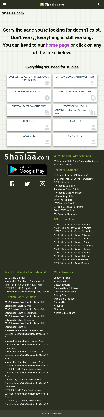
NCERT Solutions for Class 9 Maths (71, 259)
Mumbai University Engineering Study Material (27, 291)
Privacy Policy (60, 295)
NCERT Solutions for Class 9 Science (72, 263)
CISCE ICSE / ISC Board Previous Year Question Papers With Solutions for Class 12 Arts (26, 372)
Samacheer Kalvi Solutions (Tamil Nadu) (73, 179)
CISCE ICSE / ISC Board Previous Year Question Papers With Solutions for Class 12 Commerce (26, 383)
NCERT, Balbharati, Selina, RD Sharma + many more (76, 111)
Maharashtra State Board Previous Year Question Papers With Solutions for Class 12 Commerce (26, 344)
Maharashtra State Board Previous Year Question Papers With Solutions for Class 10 (26, 364)
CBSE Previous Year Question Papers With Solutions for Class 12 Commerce (25, 311)
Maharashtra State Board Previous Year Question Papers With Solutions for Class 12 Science (26, 355)
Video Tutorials (61, 281)
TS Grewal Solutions (64, 200)
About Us (58, 306)
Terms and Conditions (65, 299)
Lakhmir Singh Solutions (66, 196)
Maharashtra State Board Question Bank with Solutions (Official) (76, 163)
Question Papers (62, 285)
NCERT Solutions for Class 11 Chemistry (73, 245)
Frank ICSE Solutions (64, 210)
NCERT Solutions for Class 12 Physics (72, 228)
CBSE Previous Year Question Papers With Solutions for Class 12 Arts (25, 304)
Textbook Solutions (66, 169)
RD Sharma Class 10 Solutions (69, 189)
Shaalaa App (60, 309)
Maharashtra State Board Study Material (24, 281)
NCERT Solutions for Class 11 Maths (72, 238)
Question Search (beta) (65, 291)
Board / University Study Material (25, 272)
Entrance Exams (62, 277)
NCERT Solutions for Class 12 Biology (72, 235)
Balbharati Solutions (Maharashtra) (71, 175)
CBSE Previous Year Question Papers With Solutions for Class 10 (25, 325)
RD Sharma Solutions (64, 185)
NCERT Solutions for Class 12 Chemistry (73, 231)
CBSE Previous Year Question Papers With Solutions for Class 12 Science (25, 318)
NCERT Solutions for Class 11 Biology (72, 249)
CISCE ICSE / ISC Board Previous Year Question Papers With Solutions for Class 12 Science (26, 393)
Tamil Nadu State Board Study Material (23, 285)
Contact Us (59, 302)
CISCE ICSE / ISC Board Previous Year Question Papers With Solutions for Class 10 (26, 402)
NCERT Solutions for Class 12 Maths (72, 224)
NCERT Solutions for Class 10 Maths (72, 252)
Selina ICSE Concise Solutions (68, 207)
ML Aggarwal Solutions (65, 214)
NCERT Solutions (62, 182)
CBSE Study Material (15, 277)
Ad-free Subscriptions (64, 313)
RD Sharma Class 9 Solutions (68, 193)
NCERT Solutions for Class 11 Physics (72, 242)
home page (58, 45)
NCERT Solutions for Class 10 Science (72, 256)
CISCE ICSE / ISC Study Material (20, 288)
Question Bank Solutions (66, 288)
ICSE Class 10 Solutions (65, 203)
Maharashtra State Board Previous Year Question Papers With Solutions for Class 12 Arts (26, 334)
